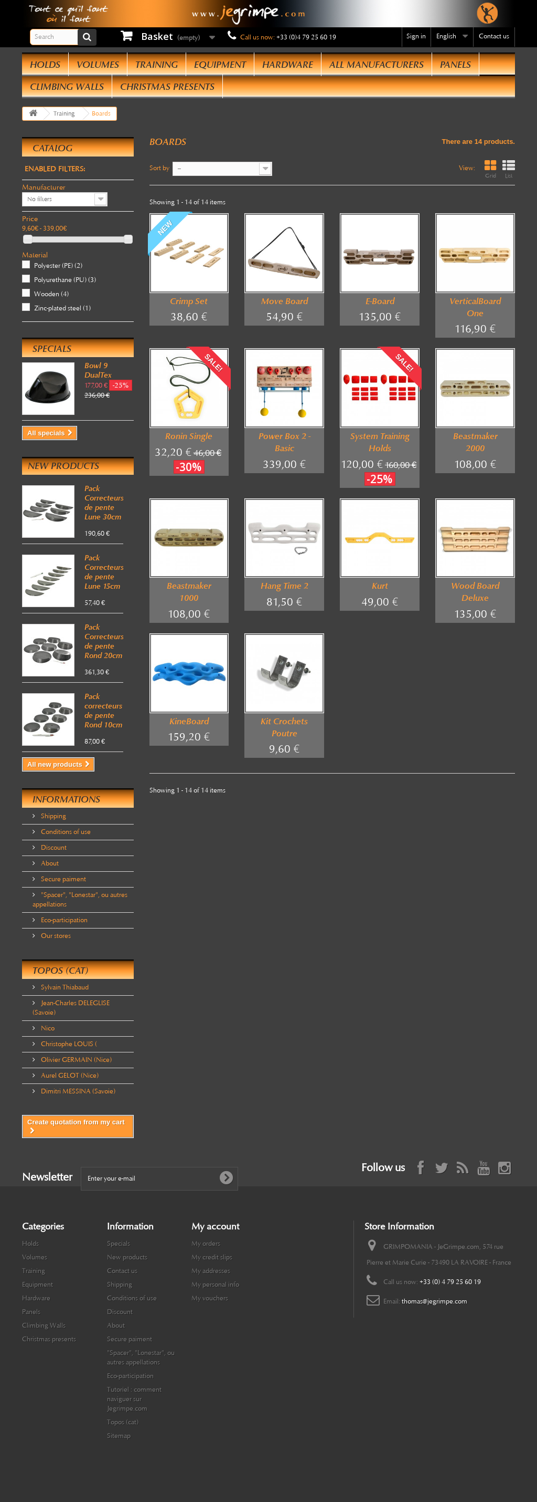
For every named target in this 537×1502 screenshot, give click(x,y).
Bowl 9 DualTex (98, 370)
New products (63, 466)
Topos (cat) (60, 970)
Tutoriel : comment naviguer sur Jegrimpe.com (134, 1399)
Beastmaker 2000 (475, 442)
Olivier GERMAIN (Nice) (75, 1060)
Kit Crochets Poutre (284, 727)
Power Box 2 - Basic (284, 442)
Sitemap (119, 1436)
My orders (205, 1243)
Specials (52, 348)
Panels (455, 64)
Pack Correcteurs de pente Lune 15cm (104, 572)
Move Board (284, 301)
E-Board (380, 301)
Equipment (220, 64)
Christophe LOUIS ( (68, 1044)
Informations (66, 799)
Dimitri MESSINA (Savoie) (77, 1091)
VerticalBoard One (475, 307)
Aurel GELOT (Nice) (69, 1075)
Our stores (55, 936)
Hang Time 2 (284, 585)
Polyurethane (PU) (65, 280)
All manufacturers (376, 64)
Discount (53, 847)
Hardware (287, 64)
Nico (47, 1028)
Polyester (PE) (58, 266)
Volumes (98, 64)
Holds (45, 64)
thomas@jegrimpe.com (434, 1301)
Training (156, 64)
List (508, 169)
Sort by (159, 168)
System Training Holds (380, 442)
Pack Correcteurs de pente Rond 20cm (104, 641)
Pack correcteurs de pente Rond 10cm (103, 710)
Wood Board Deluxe (475, 591)
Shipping (52, 816)
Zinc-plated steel (62, 308)
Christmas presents (167, 86)
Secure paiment (62, 879)
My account (215, 1226)
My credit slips (211, 1257)
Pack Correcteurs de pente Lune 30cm (104, 502)
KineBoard (189, 721)
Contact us (494, 36)
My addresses (210, 1271)
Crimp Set (189, 301)
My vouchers (209, 1298)
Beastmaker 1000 (189, 591)
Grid (490, 169)
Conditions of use (65, 832)
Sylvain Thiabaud (64, 987)
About (49, 863)
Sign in (416, 36)
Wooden (51, 294)
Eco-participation (63, 920)
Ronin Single (188, 436)
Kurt (380, 585)
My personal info (215, 1284)
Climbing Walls (67, 86)
